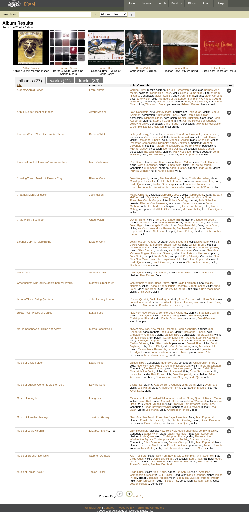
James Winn (174, 164)
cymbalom (155, 337)
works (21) (60, 80)
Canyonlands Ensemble (152, 349)
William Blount (197, 244)
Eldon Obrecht (213, 95)
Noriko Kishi (155, 346)
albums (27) (30, 80)
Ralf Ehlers (157, 374)
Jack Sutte (136, 256)
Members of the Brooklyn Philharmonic (153, 398)
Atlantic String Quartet (156, 187)
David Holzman (187, 283)
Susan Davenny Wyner (157, 406)
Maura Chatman (139, 194)
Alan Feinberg (138, 455)
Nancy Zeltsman (179, 142)
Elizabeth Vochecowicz (153, 203)
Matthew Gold (169, 362)
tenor (148, 162)
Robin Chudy (196, 194)
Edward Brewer (190, 104)
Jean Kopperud (180, 137)
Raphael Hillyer (169, 401)
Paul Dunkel (147, 275)
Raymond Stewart (161, 253)
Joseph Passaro (139, 483)
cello (155, 98)
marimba (196, 142)
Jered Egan (136, 225)
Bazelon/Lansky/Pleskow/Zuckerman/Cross (42, 162)
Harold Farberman (178, 89)
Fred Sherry (160, 162)
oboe (176, 95)
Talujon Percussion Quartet (171, 145)
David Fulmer (138, 219)
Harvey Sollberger (175, 288)
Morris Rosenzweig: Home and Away (39, 328)
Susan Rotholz (172, 244)
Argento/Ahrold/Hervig (30, 89)
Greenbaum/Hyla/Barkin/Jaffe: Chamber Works (44, 283)
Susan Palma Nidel (191, 92)
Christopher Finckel (167, 114)
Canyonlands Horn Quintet (179, 337)
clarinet (179, 101)
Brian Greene (152, 442)
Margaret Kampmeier (205, 247)
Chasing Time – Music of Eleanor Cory (105, 72)
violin (176, 92)
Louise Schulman (140, 247)
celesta (155, 194)
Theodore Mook (149, 445)
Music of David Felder (30, 362)
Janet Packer (197, 285)
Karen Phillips (165, 170)
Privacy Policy (125, 507)
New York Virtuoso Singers (171, 377)
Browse (146, 3)
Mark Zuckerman (99, 162)
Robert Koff (144, 401)
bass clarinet (150, 331)
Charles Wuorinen (200, 164)
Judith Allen (150, 167)
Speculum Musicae (188, 477)
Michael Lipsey (138, 148)
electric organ (138, 321)
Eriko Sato (202, 241)
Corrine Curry (138, 89)
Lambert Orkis (156, 206)
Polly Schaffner (207, 200)
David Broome (206, 318)
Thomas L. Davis (155, 104)
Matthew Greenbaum (101, 283)
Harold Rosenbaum (180, 250)
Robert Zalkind (204, 334)
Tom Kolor (195, 145)
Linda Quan (194, 112)
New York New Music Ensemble (182, 134)
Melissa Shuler (191, 209)
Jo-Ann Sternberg (163, 184)
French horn (184, 247)
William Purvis (167, 247)
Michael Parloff (210, 477)
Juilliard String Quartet (190, 398)
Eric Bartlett (159, 461)
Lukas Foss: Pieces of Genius (218, 70)
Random (176, 3)
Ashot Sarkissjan (200, 371)
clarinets (195, 137)
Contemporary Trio (141, 283)
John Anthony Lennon (102, 299)
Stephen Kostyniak (207, 337)
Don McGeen (167, 222)
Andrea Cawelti (213, 445)
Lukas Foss (218, 68)
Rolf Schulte (160, 272)
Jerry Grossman (145, 480)
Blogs (192, 3)
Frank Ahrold (96, 89)
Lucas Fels (136, 374)
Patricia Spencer (139, 170)
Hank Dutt (209, 299)
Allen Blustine (178, 167)
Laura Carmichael (178, 349)
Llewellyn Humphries (149, 340)
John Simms (187, 95)
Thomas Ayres (164, 101)
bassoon (176, 209)
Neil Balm (158, 231)
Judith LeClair (161, 209)
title (19, 85)
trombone (187, 219)
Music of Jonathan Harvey (32, 417)
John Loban (190, 203)
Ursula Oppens (208, 162)
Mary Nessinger (182, 151)
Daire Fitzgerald (178, 241)
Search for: (9, 14)
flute (207, 92)
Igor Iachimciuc (139, 337)
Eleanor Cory (106, 68)
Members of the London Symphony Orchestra (186, 98)
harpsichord (208, 104)
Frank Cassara (161, 262)
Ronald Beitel (178, 340)
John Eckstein (159, 352)
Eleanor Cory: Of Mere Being (180, 70)
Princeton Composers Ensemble (149, 142)
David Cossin (206, 148)
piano (199, 95)
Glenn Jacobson (147, 164)
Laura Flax (207, 272)
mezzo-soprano (156, 89)
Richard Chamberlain (167, 219)
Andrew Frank (97, 272)
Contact (109, 507)
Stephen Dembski (99, 455)
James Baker (210, 134)
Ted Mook (151, 288)
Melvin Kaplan (163, 95)
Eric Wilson (143, 98)
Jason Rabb (204, 352)
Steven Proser (202, 340)
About (206, 3)
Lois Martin (177, 187)
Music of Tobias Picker (30, 471)
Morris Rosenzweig (100, 328)
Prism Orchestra (139, 464)
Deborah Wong (201, 187)
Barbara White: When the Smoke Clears (68, 72)
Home (131, 3)
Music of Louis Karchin (30, 430)
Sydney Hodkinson (158, 197)
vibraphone (145, 209)
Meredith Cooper (170, 194)
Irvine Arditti (147, 371)
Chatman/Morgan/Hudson (32, 194)
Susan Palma (161, 283)
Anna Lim (203, 139)
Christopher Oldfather (142, 334)
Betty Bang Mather (196, 101)
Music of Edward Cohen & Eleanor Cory (40, 384)
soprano (144, 92)
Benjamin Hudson (157, 477)
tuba (176, 253)
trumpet (170, 231)
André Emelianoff (192, 206)
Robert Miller (182, 162)
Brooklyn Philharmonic (185, 403)
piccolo (154, 430)
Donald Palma (202, 480)
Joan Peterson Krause (143, 241)
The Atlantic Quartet (171, 302)
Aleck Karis (136, 390)
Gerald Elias (194, 343)
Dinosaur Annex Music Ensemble (168, 285)
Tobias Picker (97, 471)
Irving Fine (95, 398)
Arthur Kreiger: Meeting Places (31, 70)
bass (132, 98)
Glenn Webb (163, 343)
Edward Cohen (98, 384)
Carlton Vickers (139, 343)
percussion (173, 104)
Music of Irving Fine (28, 398)
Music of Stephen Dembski (33, 455)
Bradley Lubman (199, 439)
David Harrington (160, 299)
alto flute (193, 288)
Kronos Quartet (139, 299)
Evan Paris (213, 302)
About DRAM (93, 507)
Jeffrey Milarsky (139, 123)
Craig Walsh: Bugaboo (143, 70)
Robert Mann (213, 398)
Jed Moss (181, 352)
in (96, 14)
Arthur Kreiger (31, 68)
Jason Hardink (207, 346)
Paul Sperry (137, 162)
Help (221, 3)
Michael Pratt (156, 154)
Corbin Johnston (180, 346)
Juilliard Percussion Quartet (198, 120)
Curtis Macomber (199, 178)
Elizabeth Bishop (99, 430)
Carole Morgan (152, 200)
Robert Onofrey (178, 200)
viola (178, 170)
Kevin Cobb (161, 256)
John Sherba (186, 299)
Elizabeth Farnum (171, 181)
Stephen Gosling (163, 120)
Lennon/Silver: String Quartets (35, 299)
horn (173, 225)
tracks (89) (89, 80)
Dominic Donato (172, 148)
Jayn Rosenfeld (139, 112)
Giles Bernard (146, 250)
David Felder (96, 362)
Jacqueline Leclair (204, 219)
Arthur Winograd (196, 401)
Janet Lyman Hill (154, 403)
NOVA (133, 328)
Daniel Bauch (171, 123)
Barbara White (68, 68)
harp (208, 194)
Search (161, 3)
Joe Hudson (96, 194)
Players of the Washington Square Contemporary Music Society (170, 438)
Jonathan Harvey (99, 417)
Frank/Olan (23, 272)
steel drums (172, 126)
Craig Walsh (143, 68)
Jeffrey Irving (164, 112)
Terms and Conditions (150, 507)
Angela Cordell (160, 225)
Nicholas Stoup (153, 117)
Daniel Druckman (198, 114)
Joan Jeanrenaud (140, 302)
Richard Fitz (171, 480)
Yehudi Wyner (192, 406)
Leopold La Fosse (160, 92)
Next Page (135, 496)
